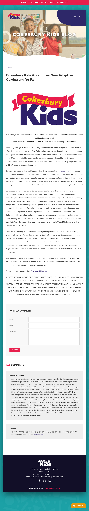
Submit (15, 350)
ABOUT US (36, 474)
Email (11, 325)
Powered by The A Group (52, 488)
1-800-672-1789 (44, 472)
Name (11, 319)
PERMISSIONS (58, 477)
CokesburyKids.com (39, 271)
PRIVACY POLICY (50, 474)
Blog (9, 67)
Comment (12, 331)
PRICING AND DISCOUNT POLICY (38, 477)
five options (64, 171)
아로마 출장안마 (39, 434)
